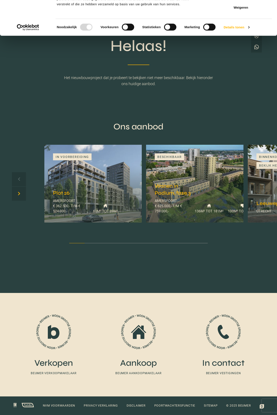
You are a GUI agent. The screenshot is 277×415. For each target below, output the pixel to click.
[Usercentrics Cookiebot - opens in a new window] (28, 59)
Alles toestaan (241, 11)
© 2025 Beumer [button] (238, 405)
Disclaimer (136, 405)
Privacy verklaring (101, 405)
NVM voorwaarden (59, 405)
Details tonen (234, 59)
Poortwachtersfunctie (174, 405)
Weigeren (241, 39)
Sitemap (210, 405)
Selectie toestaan (241, 25)
